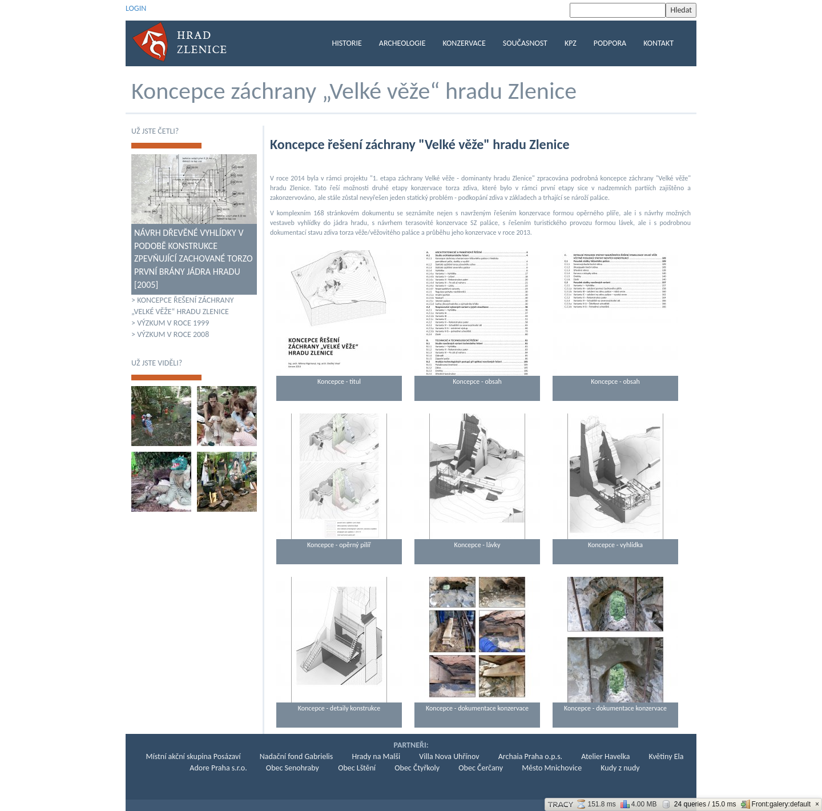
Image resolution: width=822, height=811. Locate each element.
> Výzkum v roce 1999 (170, 323)
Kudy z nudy (620, 768)
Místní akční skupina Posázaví (193, 756)
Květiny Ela (666, 756)
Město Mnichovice (552, 768)
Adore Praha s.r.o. (218, 768)
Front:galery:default (776, 804)
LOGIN (136, 8)
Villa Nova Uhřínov (449, 756)
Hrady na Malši (376, 756)
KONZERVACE (463, 43)
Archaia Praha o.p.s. (530, 756)
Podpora (610, 43)
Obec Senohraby (292, 768)
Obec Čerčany (480, 768)
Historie (347, 43)
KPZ (571, 43)
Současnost (525, 43)
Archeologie (402, 43)
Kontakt (658, 43)
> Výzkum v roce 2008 (170, 334)
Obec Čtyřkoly (417, 768)
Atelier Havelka (605, 756)
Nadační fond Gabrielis (296, 756)
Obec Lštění (357, 768)
